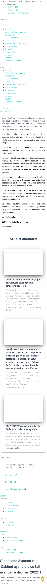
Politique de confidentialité (15, 540)
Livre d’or (8, 55)
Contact (8, 58)
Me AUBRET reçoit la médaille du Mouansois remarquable (23, 428)
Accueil (8, 29)
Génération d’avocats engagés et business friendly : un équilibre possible (23, 282)
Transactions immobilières (15, 43)
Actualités (9, 49)
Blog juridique (10, 52)
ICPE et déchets (11, 46)
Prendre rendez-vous (13, 61)
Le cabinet (9, 41)
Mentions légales (11, 537)
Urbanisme (9, 35)
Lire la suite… (11, 310)
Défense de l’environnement (16, 32)
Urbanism (15, 38)
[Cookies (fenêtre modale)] (42, 579)
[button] (23, 67)
